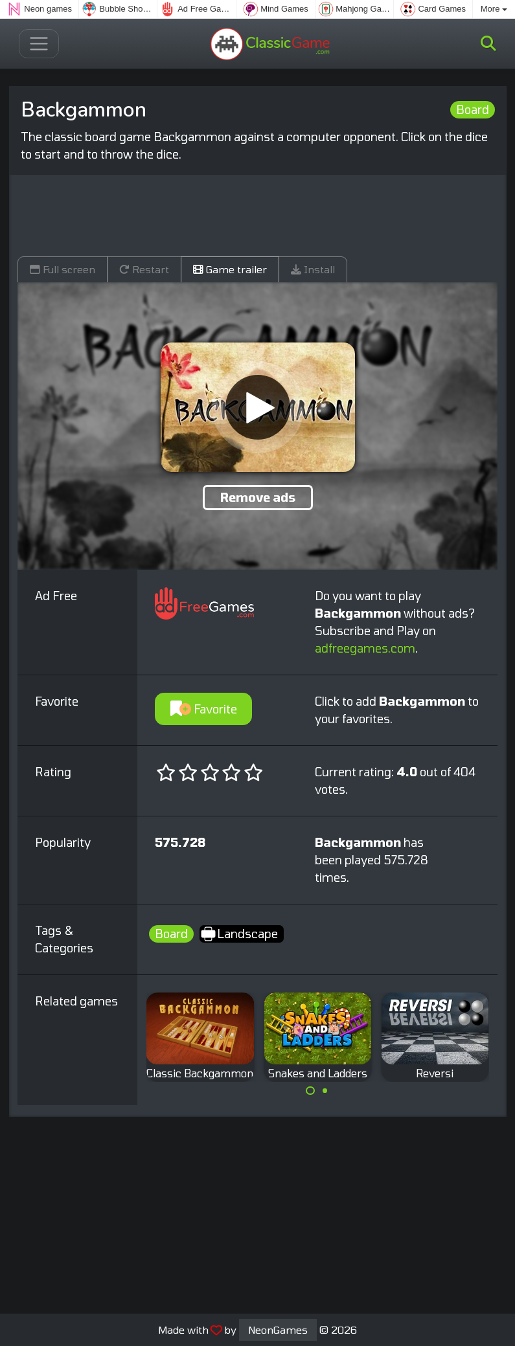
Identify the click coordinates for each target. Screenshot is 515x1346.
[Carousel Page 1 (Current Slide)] (310, 1090)
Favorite (203, 709)
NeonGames (278, 1329)
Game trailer (230, 269)
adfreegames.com (365, 648)
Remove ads (257, 497)
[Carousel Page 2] (325, 1090)
